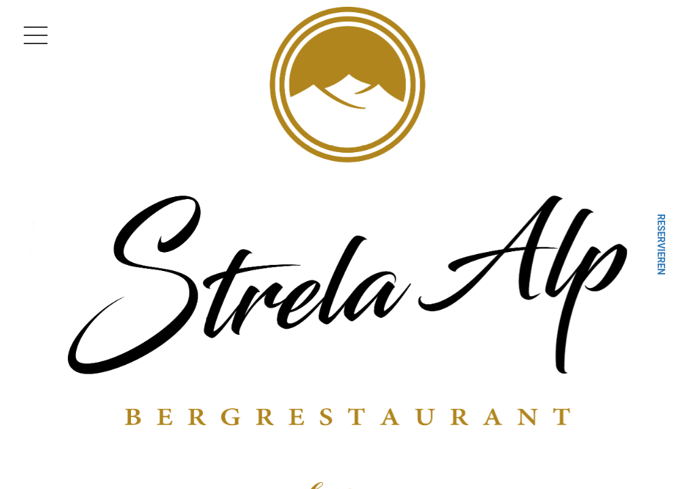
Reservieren (661, 244)
